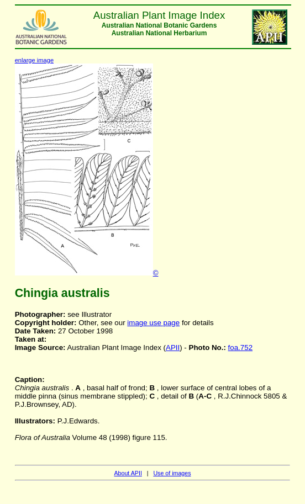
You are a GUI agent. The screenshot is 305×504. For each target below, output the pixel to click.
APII (173, 347)
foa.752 (240, 347)
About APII (127, 473)
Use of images (172, 473)
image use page (153, 323)
